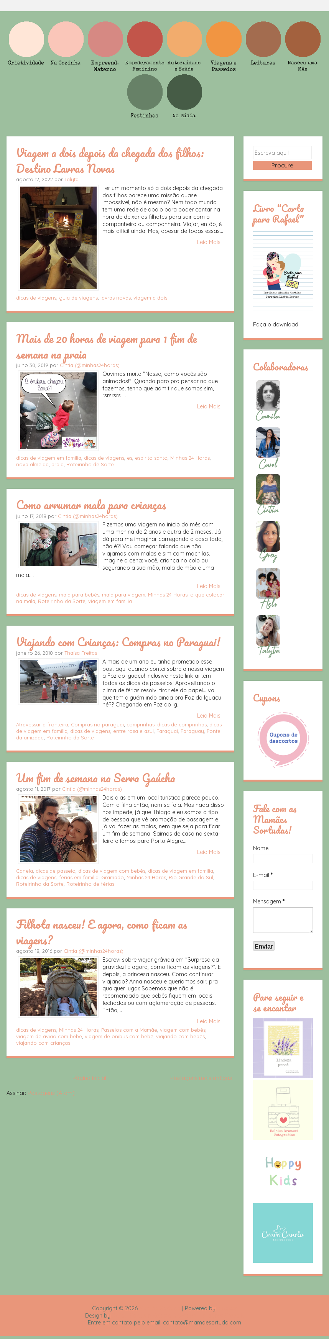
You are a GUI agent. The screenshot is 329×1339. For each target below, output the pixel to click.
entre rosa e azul (133, 731)
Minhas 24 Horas (190, 458)
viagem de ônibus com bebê (119, 1036)
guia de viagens (78, 298)
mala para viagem (123, 595)
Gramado (112, 877)
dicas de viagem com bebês (111, 871)
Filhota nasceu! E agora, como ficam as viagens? (101, 932)
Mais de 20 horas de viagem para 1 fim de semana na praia (106, 346)
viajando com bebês (180, 1036)
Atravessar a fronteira (42, 724)
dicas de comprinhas (182, 724)
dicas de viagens (36, 298)
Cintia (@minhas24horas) (90, 365)
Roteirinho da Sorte (62, 601)
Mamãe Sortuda (160, 1311)
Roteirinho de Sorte (90, 464)
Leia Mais (208, 242)
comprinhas (141, 724)
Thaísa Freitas (80, 653)
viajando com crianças (43, 1043)
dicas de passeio (56, 871)
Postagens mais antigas (201, 1078)
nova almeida (32, 464)
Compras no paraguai (97, 724)
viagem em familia (110, 601)
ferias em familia (79, 877)
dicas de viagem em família (48, 458)
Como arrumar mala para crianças (91, 504)
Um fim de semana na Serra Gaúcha (95, 778)
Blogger (227, 1311)
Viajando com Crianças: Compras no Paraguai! (118, 642)
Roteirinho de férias (90, 884)
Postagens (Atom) (51, 1093)
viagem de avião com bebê (49, 1036)
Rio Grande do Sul (191, 877)
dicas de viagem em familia (180, 871)
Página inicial (89, 1078)
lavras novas (115, 298)
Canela (24, 871)
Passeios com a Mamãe (129, 1030)
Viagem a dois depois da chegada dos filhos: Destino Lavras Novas (110, 160)
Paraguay (192, 731)
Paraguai (167, 731)
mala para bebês (79, 595)
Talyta (71, 179)
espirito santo (151, 458)
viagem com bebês (183, 1030)
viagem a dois (150, 298)
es (129, 458)
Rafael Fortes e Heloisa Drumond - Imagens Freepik (178, 1318)
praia (57, 464)
